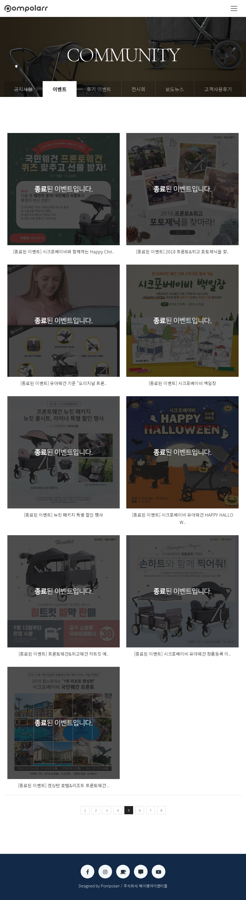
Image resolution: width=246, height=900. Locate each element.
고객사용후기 (218, 89)
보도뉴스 (174, 89)
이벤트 (60, 89)
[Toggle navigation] (234, 8)
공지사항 (23, 89)
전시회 (138, 89)
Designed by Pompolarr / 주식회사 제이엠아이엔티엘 (123, 886)
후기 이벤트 (99, 89)
